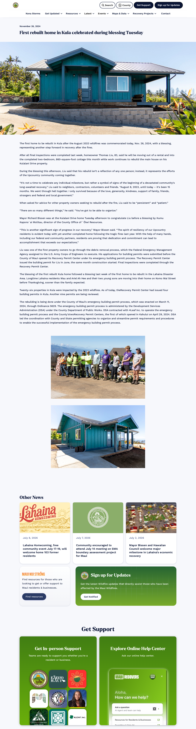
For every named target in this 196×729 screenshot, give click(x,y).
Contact (165, 13)
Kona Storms (33, 13)
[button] (53, 13)
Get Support (98, 629)
